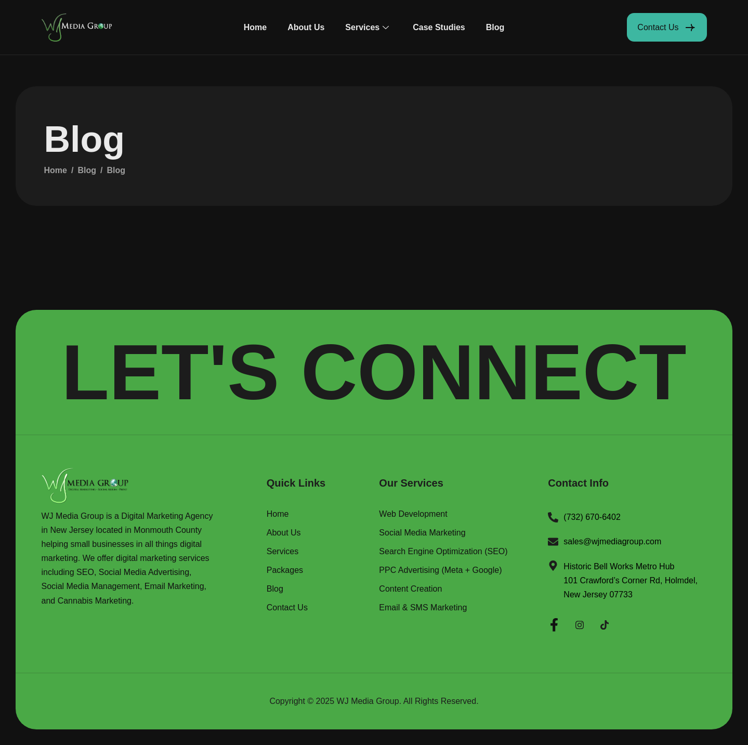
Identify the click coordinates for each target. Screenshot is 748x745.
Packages (285, 570)
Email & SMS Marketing (423, 608)
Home (255, 27)
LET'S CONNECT (373, 372)
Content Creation (410, 589)
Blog (495, 27)
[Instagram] (579, 623)
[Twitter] (604, 623)
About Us (305, 27)
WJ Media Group (368, 701)
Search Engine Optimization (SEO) (443, 551)
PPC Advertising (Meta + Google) (440, 570)
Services (367, 27)
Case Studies (439, 27)
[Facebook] (554, 623)
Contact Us (287, 608)
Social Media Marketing (422, 533)
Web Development (413, 514)
